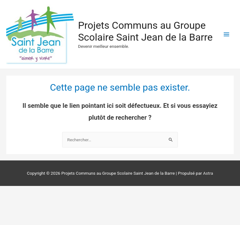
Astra (208, 173)
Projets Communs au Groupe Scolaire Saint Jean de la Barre (145, 31)
